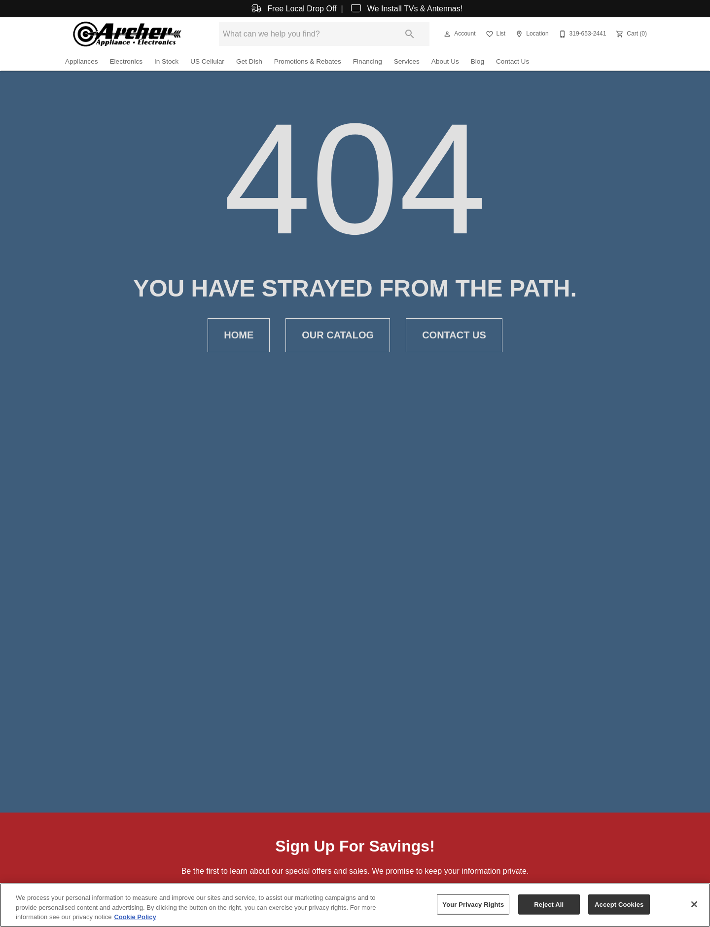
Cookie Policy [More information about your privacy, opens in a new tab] (135, 917)
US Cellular (207, 61)
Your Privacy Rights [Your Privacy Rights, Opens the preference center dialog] (473, 904)
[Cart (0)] (630, 34)
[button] (447, 34)
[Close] (694, 904)
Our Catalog (338, 335)
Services (407, 61)
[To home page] (127, 34)
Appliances (81, 61)
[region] (355, 905)
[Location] (530, 34)
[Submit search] (410, 34)
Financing (367, 61)
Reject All (549, 904)
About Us (445, 61)
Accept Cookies (619, 904)
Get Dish (249, 61)
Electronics (126, 61)
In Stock (166, 61)
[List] (495, 34)
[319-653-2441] (581, 34)
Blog (477, 61)
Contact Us (512, 61)
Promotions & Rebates (307, 61)
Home (238, 335)
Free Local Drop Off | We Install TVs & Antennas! (355, 8)
